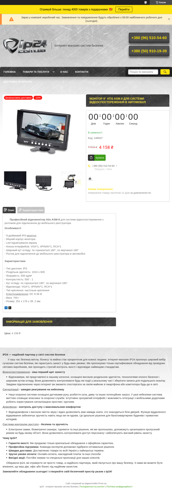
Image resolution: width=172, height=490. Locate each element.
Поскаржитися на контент (92, 486)
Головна (10, 71)
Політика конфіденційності (119, 486)
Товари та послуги (36, 71)
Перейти (123, 9)
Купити (100, 157)
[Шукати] (165, 71)
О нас (64, 71)
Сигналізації (11, 389)
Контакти (81, 71)
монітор (32, 235)
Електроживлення (17, 293)
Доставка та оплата (18, 81)
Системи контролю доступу (21, 424)
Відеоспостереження (16, 371)
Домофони (10, 406)
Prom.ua (102, 483)
